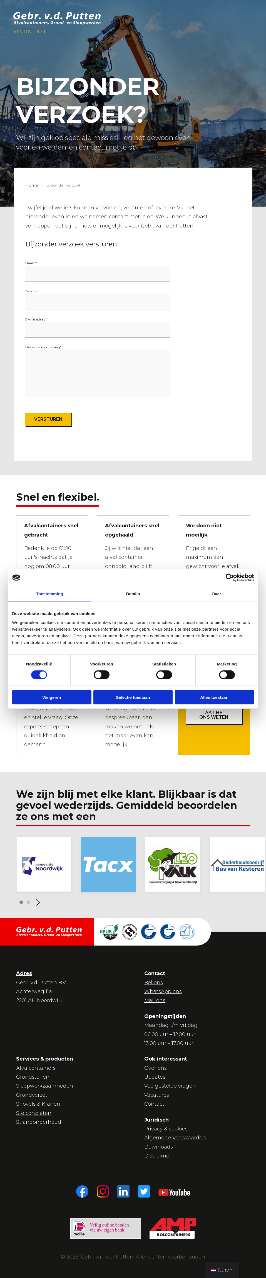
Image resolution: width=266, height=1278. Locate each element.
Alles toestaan (214, 697)
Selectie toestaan (133, 697)
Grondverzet (31, 1095)
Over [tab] (216, 593)
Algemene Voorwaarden (175, 1138)
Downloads (158, 1147)
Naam (31, 263)
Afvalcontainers (36, 1068)
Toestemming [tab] (49, 593)
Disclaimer (157, 1156)
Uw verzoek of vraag (43, 347)
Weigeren (51, 697)
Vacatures (156, 1095)
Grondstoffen (32, 1077)
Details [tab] (133, 593)
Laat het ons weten (213, 715)
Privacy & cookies (166, 1129)
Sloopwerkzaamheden (44, 1086)
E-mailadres (36, 319)
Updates (154, 1077)
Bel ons (153, 983)
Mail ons (154, 1000)
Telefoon (33, 291)
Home (31, 185)
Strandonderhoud (38, 1122)
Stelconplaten (33, 1113)
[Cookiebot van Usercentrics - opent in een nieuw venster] (229, 578)
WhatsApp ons (163, 991)
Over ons (155, 1068)
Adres (24, 973)
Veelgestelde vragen (170, 1086)
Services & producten (44, 1059)
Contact (154, 1104)
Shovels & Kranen (38, 1104)
